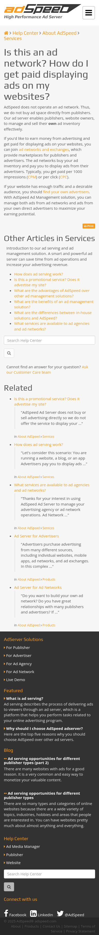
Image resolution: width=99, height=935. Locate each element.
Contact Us (51, 926)
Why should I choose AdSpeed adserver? (44, 728)
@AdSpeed (70, 913)
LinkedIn (41, 913)
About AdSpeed (59, 33)
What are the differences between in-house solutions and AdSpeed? (53, 315)
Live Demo (15, 679)
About (16, 926)
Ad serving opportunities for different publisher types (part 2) (42, 760)
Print (89, 226)
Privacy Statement (80, 931)
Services (13, 38)
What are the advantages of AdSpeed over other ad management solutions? (51, 293)
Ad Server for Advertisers (36, 535)
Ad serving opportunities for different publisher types (42, 795)
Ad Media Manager (23, 846)
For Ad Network (20, 671)
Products (48, 579)
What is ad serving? (24, 698)
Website (13, 862)
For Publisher (18, 647)
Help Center (25, 33)
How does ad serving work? (38, 274)
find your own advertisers (66, 191)
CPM (32, 176)
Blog (8, 750)
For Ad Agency (19, 663)
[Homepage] (6, 33)
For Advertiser (18, 655)
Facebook (15, 913)
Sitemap (70, 926)
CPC (63, 176)
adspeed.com (46, 921)
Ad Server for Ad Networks (38, 587)
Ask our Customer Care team (47, 369)
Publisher (14, 854)
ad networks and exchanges (44, 149)
